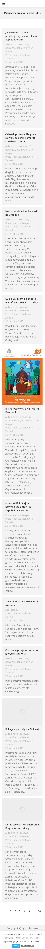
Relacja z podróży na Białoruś (22, 729)
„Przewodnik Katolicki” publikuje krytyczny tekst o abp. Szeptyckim (21, 36)
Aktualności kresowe (16, 44)
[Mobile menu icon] (3, 3)
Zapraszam (11, 609)
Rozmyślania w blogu (17, 223)
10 (39, 911)
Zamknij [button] (16, 946)
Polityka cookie (27, 945)
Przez (19, 56)
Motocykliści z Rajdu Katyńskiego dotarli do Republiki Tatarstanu (18, 507)
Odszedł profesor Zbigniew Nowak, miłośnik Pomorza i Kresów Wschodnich (20, 138)
